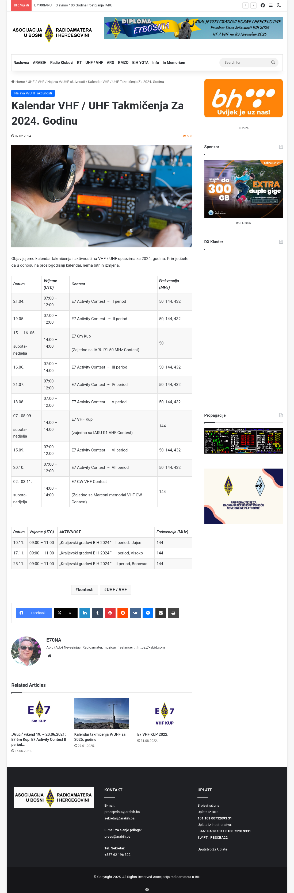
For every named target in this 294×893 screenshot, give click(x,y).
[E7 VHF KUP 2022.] (164, 711)
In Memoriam (174, 62)
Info (155, 62)
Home (18, 82)
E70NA (53, 640)
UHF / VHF (94, 62)
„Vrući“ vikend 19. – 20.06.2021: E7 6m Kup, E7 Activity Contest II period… (38, 737)
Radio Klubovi (61, 62)
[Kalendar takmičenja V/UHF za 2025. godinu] (101, 711)
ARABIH (40, 62)
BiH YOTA (140, 62)
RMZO (123, 62)
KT (79, 62)
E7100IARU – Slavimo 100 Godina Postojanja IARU (73, 5)
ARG (110, 62)
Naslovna (21, 62)
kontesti (85, 589)
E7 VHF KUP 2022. (152, 732)
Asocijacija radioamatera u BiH (176, 875)
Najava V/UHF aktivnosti (66, 82)
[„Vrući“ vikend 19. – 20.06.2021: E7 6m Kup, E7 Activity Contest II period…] (38, 711)
